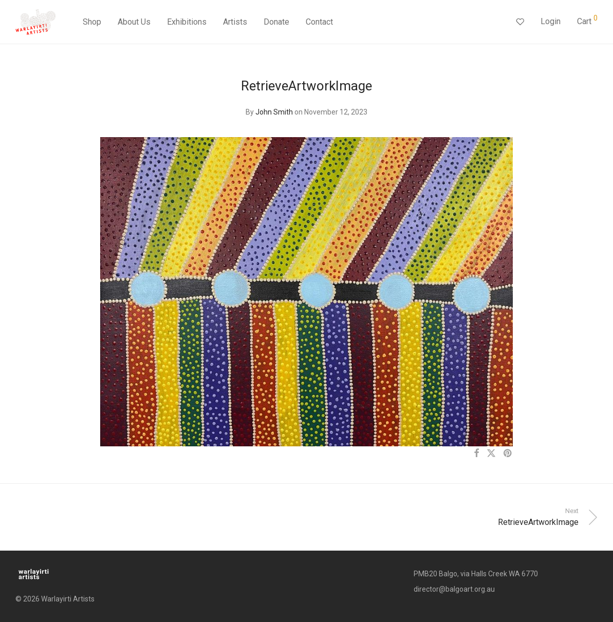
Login (551, 21)
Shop (92, 22)
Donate (276, 22)
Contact (319, 22)
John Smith (274, 112)
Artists (235, 22)
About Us (134, 22)
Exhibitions (187, 22)
